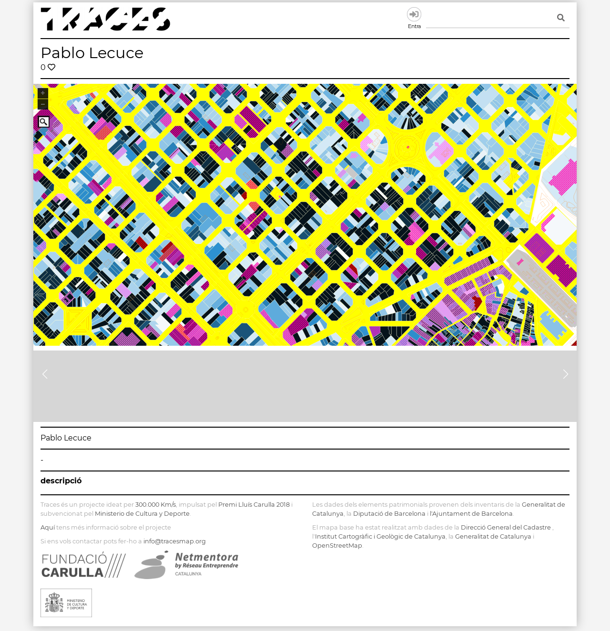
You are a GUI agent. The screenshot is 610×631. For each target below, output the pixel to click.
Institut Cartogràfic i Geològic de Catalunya (380, 536)
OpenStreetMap (337, 545)
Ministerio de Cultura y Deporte (142, 513)
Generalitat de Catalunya (493, 536)
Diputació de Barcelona (389, 513)
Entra (414, 14)
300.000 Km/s (155, 504)
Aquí (48, 527)
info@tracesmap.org (174, 541)
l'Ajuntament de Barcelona (471, 513)
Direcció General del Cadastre (506, 527)
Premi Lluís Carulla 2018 (254, 504)
